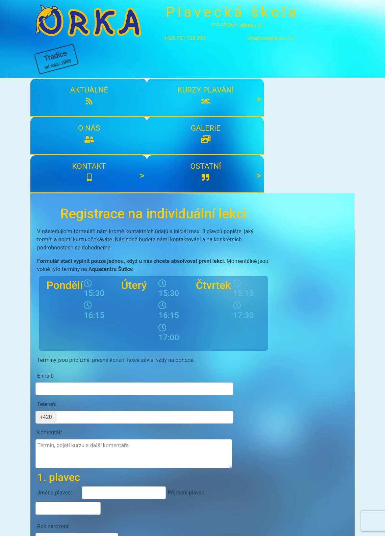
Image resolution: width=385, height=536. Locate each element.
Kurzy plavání (111, 70)
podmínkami (97, 424)
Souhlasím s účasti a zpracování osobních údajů (124, 424)
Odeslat (245, 439)
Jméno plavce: (54, 346)
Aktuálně (57, 65)
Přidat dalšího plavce (152, 408)
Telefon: (46, 283)
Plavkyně (224, 364)
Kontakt (273, 65)
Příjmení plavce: (172, 346)
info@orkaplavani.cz (260, 38)
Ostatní (327, 65)
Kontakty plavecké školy (64, 494)
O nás (165, 65)
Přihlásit (161, 461)
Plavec (195, 364)
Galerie (219, 65)
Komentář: (49, 298)
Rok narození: (53, 364)
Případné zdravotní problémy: (59, 389)
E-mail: (45, 267)
